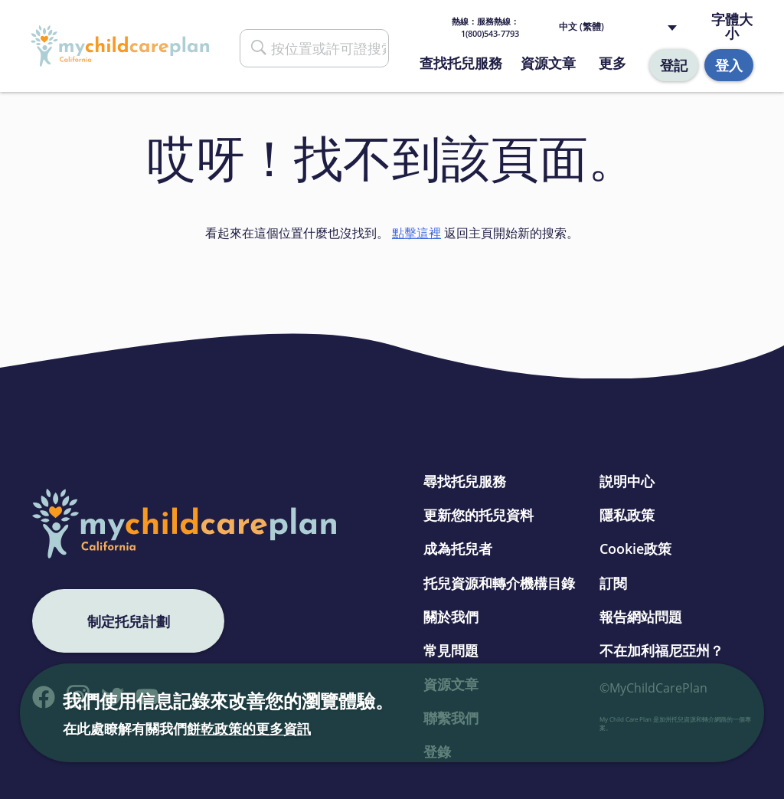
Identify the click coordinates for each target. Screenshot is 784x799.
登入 (729, 65)
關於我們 (451, 616)
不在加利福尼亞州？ (661, 650)
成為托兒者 (457, 548)
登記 (674, 65)
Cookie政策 (635, 548)
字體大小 (732, 26)
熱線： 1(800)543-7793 (485, 27)
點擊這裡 (416, 232)
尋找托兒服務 (464, 481)
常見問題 (451, 650)
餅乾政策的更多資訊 (249, 728)
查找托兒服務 (461, 63)
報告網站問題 (640, 616)
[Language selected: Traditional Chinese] (621, 27)
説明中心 (627, 481)
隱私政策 (627, 515)
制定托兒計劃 (128, 621)
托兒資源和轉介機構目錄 (499, 583)
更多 (612, 63)
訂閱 (613, 583)
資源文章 (548, 63)
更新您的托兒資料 (478, 515)
